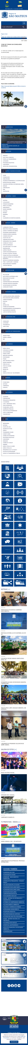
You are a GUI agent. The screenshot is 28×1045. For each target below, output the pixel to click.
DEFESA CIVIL (6, 305)
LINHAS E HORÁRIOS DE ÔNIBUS (10, 230)
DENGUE (5, 186)
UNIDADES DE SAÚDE (9, 874)
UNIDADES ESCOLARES (8, 239)
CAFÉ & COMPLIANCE (8, 412)
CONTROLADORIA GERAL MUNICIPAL (11, 296)
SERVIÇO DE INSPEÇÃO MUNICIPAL (11, 260)
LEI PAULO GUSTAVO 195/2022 (10, 253)
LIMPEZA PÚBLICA (7, 250)
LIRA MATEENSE (6, 352)
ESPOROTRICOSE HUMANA (9, 182)
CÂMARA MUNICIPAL (7, 299)
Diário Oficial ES (7, 448)
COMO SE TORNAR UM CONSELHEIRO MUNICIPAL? (11, 257)
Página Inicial (4, 34)
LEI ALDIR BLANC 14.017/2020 (9, 246)
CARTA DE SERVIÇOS (8, 244)
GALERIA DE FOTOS (7, 428)
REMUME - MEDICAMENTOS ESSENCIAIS (10, 877)
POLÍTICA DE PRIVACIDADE (9, 451)
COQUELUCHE (6, 177)
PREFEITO (5, 155)
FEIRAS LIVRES (6, 353)
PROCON (5, 301)
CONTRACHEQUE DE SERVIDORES (11, 281)
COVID (4, 175)
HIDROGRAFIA (6, 207)
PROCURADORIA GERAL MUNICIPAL (11, 297)
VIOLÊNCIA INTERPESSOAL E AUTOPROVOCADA (14, 180)
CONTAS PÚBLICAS (7, 265)
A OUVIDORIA (6, 401)
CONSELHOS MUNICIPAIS (8, 306)
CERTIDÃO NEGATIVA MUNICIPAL (10, 283)
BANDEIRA (5, 214)
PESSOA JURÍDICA (7, 337)
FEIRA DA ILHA (6, 364)
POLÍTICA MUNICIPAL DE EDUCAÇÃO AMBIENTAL (13, 928)
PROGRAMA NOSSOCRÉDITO (9, 232)
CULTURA (5, 211)
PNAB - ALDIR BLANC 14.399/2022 (10, 261)
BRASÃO (5, 212)
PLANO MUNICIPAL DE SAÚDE (11, 885)
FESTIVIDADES (6, 357)
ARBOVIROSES (6, 179)
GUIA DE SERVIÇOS (7, 405)
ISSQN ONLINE (6, 279)
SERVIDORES (6, 423)
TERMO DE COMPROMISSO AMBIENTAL (13, 902)
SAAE (4, 303)
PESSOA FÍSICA (6, 335)
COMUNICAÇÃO (6, 398)
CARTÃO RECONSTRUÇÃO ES (9, 251)
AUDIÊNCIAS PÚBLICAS (8, 409)
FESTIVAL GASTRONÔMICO (10, 925)
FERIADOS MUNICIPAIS (8, 204)
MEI (4, 339)
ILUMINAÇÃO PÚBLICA (8, 227)
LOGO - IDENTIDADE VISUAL (9, 403)
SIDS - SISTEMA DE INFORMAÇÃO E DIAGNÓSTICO (12, 898)
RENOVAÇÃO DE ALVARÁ (8, 278)
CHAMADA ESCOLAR (7, 236)
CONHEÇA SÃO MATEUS (10, 922)
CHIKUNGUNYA (6, 187)
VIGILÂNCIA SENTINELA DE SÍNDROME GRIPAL (13, 184)
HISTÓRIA (5, 200)
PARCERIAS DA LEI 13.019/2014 (10, 449)
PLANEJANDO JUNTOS (8, 407)
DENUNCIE (5, 441)
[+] (9, 589)
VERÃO (4, 371)
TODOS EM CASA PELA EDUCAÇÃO (12, 916)
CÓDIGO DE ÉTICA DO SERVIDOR (10, 255)
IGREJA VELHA (6, 348)
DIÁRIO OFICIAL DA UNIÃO (9, 446)
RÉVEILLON (5, 369)
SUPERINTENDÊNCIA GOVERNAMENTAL (12, 308)
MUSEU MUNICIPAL (7, 209)
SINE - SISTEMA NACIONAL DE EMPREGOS (11, 919)
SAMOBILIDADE (6, 248)
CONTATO (5, 387)
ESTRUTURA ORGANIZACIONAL (10, 166)
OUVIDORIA (5, 396)
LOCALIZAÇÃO (6, 202)
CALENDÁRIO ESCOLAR (9, 896)
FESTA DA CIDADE (7, 366)
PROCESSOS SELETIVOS (8, 162)
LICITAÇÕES (5, 161)
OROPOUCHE (6, 191)
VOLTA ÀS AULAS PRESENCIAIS (10, 410)
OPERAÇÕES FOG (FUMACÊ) (9, 241)
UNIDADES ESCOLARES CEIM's (11, 889)
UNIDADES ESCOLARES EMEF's (11, 887)
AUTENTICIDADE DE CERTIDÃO (10, 285)
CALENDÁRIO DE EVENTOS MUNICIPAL (11, 218)
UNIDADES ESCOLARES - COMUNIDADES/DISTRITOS (10, 892)
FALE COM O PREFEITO (8, 157)
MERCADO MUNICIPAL (8, 355)
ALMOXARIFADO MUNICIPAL (9, 310)
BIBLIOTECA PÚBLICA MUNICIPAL (10, 228)
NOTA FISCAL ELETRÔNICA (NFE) (10, 276)
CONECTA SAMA (6, 434)
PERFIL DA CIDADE (7, 205)
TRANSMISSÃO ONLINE (8, 432)
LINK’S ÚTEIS (6, 326)
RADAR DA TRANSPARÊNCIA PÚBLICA (11, 453)
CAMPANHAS (6, 385)
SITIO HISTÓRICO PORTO (8, 360)
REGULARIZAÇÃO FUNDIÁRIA (9, 263)
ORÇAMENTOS (6, 324)
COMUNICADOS (6, 414)
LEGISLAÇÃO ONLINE (8, 286)
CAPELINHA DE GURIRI (8, 350)
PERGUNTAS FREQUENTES (9, 400)
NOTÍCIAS (5, 384)
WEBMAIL (5, 444)
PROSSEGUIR (14, 1042)
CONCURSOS (6, 164)
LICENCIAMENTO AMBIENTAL (11, 904)
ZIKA (4, 189)
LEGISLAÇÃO (6, 321)
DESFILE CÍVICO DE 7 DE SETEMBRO (11, 373)
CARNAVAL (5, 367)
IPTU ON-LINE (6, 274)
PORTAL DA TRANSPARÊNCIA (9, 159)
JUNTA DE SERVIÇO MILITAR (9, 312)
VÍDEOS (4, 430)
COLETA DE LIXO (7, 237)
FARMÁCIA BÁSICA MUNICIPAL (10, 234)
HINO (4, 216)
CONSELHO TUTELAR (8, 243)
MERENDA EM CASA (9, 872)
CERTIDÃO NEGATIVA (9, 911)
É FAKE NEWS (6, 382)
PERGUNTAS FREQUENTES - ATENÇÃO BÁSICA (13, 881)
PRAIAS (4, 359)
